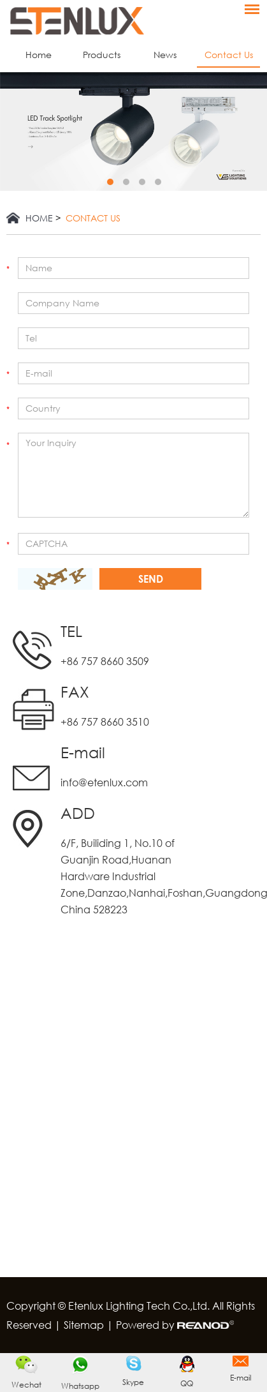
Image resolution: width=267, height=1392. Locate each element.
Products (101, 54)
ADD (78, 813)
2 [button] (126, 182)
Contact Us (229, 54)
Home (38, 54)
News (165, 54)
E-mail (83, 752)
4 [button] (158, 182)
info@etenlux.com (104, 782)
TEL (71, 631)
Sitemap (84, 1325)
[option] (133, 131)
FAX (75, 691)
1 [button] (110, 182)
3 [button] (142, 182)
